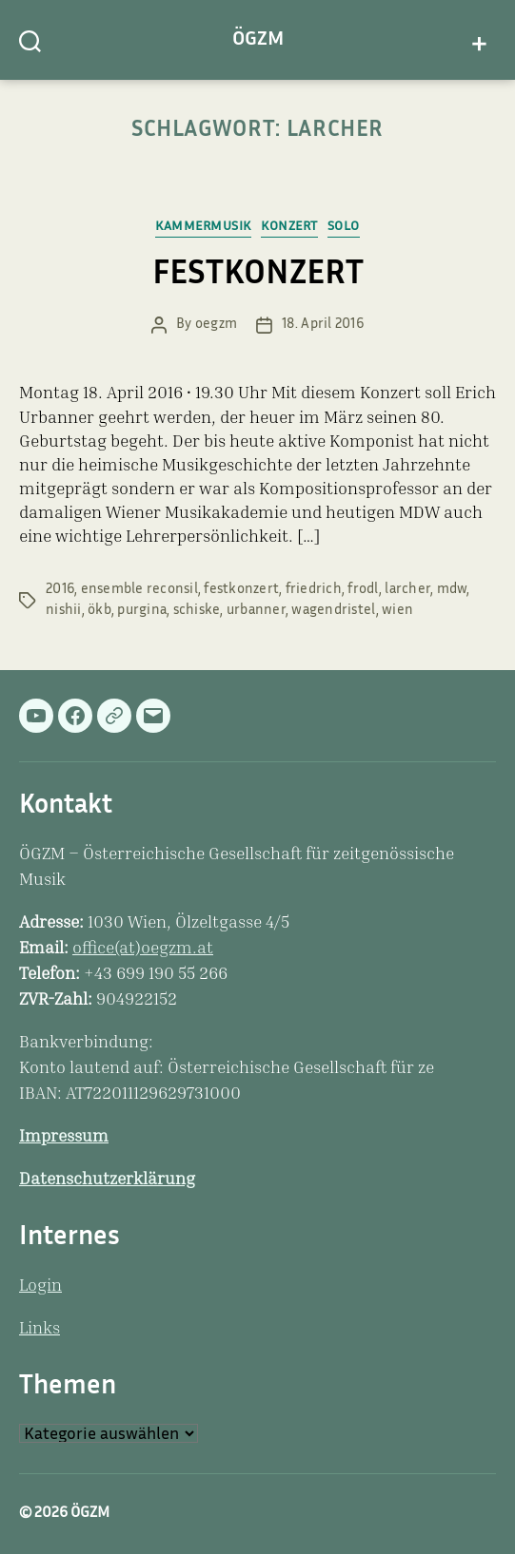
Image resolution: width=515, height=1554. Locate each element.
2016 (60, 590)
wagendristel (333, 610)
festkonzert (241, 590)
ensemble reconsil (139, 590)
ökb (99, 610)
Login (40, 1287)
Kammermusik (203, 227)
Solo (343, 227)
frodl (362, 590)
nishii (64, 610)
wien (397, 610)
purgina (142, 610)
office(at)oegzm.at (142, 949)
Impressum (64, 1137)
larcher (407, 590)
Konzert (289, 227)
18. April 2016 (323, 324)
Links (39, 1329)
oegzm (216, 324)
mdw (452, 590)
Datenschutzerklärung (107, 1180)
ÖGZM (258, 39)
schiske (197, 610)
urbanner (256, 610)
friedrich (314, 590)
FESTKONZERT (258, 275)
